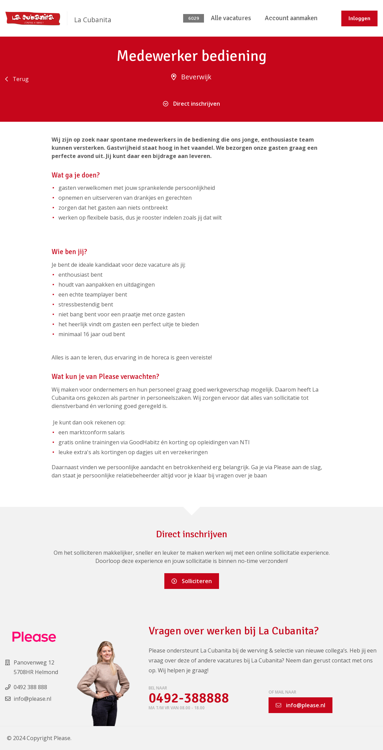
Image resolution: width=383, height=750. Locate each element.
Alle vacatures (231, 18)
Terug (17, 79)
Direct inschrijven (191, 103)
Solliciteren (192, 581)
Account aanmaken (291, 18)
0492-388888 (189, 698)
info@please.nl (300, 705)
